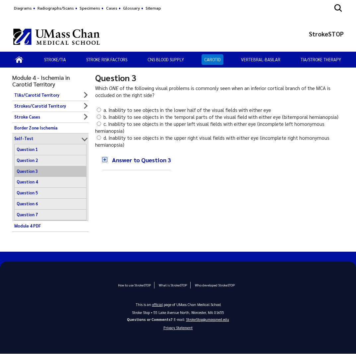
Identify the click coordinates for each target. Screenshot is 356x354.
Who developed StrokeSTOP (214, 285)
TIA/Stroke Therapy (321, 59)
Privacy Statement (178, 328)
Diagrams (23, 8)
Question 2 (27, 160)
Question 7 (27, 214)
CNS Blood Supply (166, 59)
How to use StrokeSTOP (134, 285)
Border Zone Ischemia (35, 127)
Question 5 (27, 192)
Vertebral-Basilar (260, 59)
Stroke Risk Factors (106, 59)
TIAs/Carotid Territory (36, 95)
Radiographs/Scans (55, 8)
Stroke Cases (27, 117)
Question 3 (27, 171)
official (157, 304)
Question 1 (27, 149)
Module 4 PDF (27, 225)
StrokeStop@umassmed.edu (207, 319)
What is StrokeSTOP (173, 285)
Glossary (131, 8)
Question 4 (27, 181)
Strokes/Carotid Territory (40, 106)
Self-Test (23, 138)
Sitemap (153, 8)
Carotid (212, 59)
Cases (111, 8)
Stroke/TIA (55, 59)
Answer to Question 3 (141, 160)
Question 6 (27, 203)
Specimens (90, 8)
